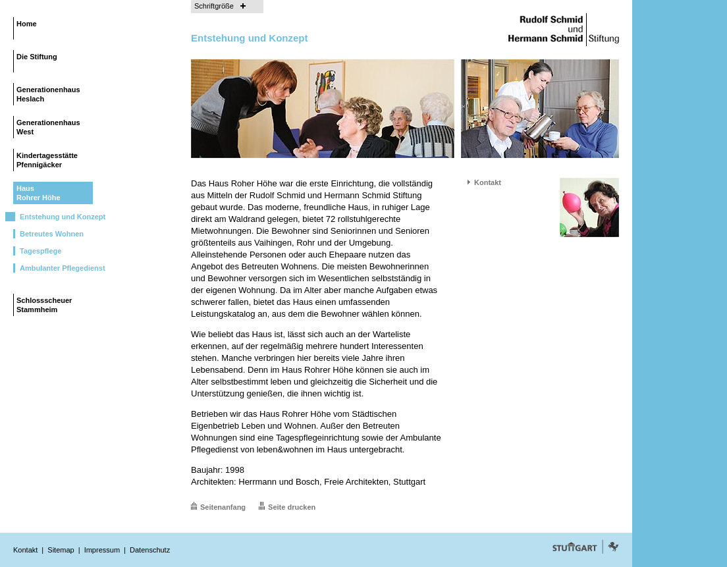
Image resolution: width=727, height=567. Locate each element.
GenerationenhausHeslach (48, 94)
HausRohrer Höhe (38, 193)
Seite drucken (291, 507)
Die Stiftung (36, 57)
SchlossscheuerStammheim (44, 304)
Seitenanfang (223, 507)
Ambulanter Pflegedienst (62, 268)
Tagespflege (40, 251)
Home (26, 24)
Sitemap (60, 550)
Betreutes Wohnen (52, 234)
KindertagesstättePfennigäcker (47, 160)
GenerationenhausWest (48, 127)
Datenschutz (150, 550)
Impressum (102, 550)
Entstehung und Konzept (62, 217)
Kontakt (487, 182)
